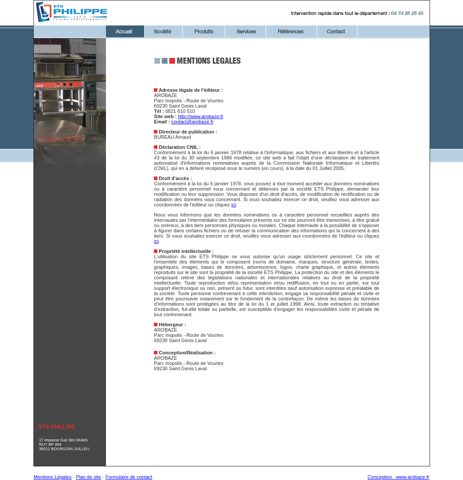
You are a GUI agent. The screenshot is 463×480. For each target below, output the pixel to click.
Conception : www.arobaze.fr (399, 477)
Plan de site (88, 477)
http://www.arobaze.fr (200, 116)
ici (233, 204)
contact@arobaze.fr (192, 121)
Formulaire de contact (129, 477)
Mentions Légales (53, 477)
